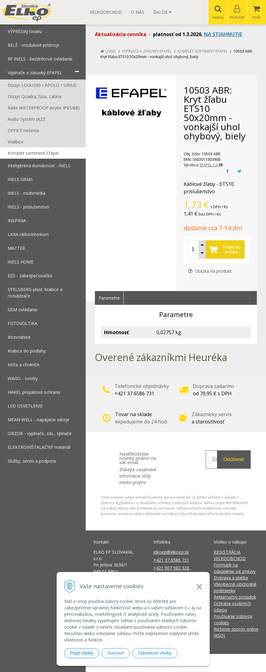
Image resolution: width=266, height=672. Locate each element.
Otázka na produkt (210, 271)
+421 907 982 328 (171, 568)
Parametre (109, 298)
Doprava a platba (231, 578)
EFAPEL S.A (211, 165)
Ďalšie (162, 12)
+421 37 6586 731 (171, 560)
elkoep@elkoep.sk (171, 552)
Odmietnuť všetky (155, 653)
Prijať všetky (82, 653)
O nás (137, 12)
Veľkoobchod (106, 12)
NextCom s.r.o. (243, 663)
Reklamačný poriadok (235, 597)
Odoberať (233, 459)
